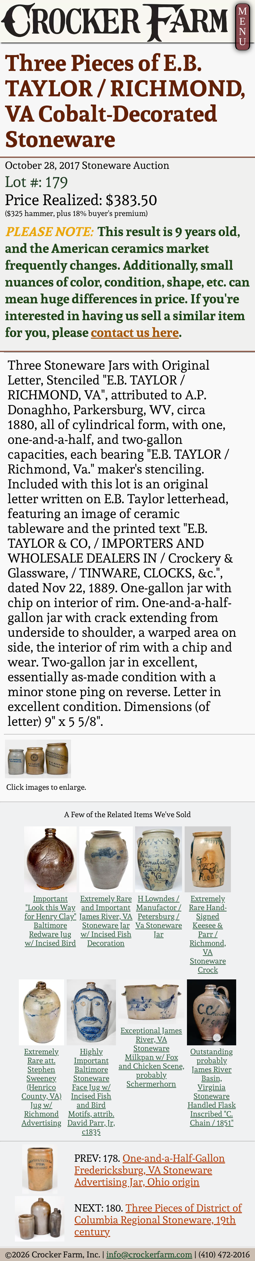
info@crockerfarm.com (149, 1254)
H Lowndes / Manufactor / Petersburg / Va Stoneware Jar (158, 916)
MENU (242, 26)
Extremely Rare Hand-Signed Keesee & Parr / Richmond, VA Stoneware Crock (208, 934)
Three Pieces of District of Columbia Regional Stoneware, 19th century (158, 1220)
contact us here (135, 332)
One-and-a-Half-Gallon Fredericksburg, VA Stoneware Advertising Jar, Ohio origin (149, 1170)
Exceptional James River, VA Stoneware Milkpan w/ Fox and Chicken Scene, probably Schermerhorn (151, 1057)
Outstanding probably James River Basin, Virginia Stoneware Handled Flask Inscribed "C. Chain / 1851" (212, 1087)
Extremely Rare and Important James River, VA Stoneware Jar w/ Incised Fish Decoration (105, 920)
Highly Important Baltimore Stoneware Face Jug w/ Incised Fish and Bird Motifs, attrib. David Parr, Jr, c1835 (91, 1091)
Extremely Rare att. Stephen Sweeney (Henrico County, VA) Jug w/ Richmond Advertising (41, 1087)
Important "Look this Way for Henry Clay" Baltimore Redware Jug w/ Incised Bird (50, 920)
